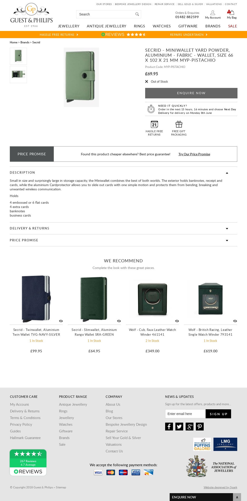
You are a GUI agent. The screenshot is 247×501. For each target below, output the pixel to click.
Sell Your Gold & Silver (123, 437)
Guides (15, 431)
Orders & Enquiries (187, 13)
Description (22, 172)
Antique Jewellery (106, 26)
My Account (213, 17)
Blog (109, 411)
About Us (113, 404)
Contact (231, 4)
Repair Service (165, 4)
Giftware (188, 26)
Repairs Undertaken (187, 34)
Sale (232, 26)
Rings (139, 26)
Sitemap (61, 487)
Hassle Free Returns (57, 34)
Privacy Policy (21, 424)
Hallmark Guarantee (25, 437)
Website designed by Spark (220, 487)
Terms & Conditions (25, 417)
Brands (213, 26)
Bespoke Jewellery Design (133, 4)
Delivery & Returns (29, 228)
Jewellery (68, 26)
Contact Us (114, 451)
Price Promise (24, 240)
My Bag (232, 17)
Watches (162, 26)
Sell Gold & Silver (190, 4)
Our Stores (104, 4)
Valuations (214, 4)
